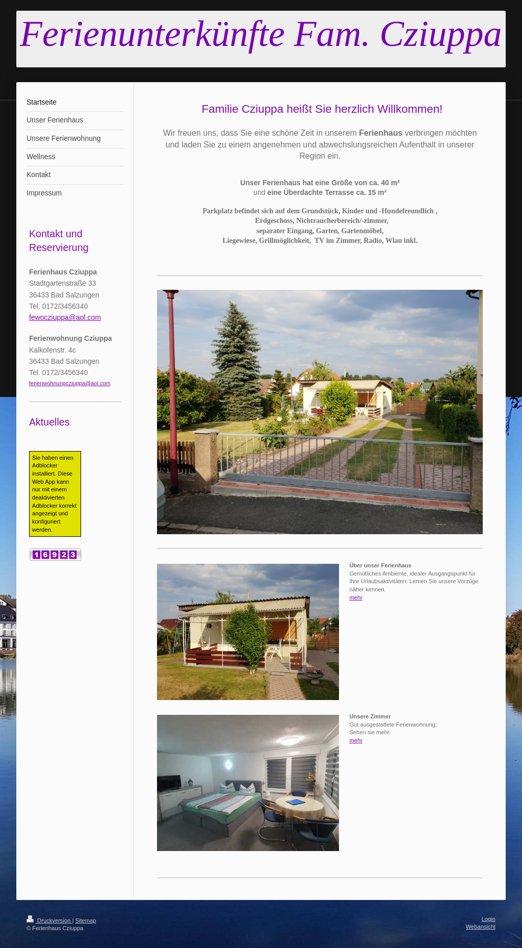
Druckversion (49, 920)
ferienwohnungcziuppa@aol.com (70, 383)
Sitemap (85, 920)
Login (488, 919)
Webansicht (480, 927)
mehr (355, 597)
